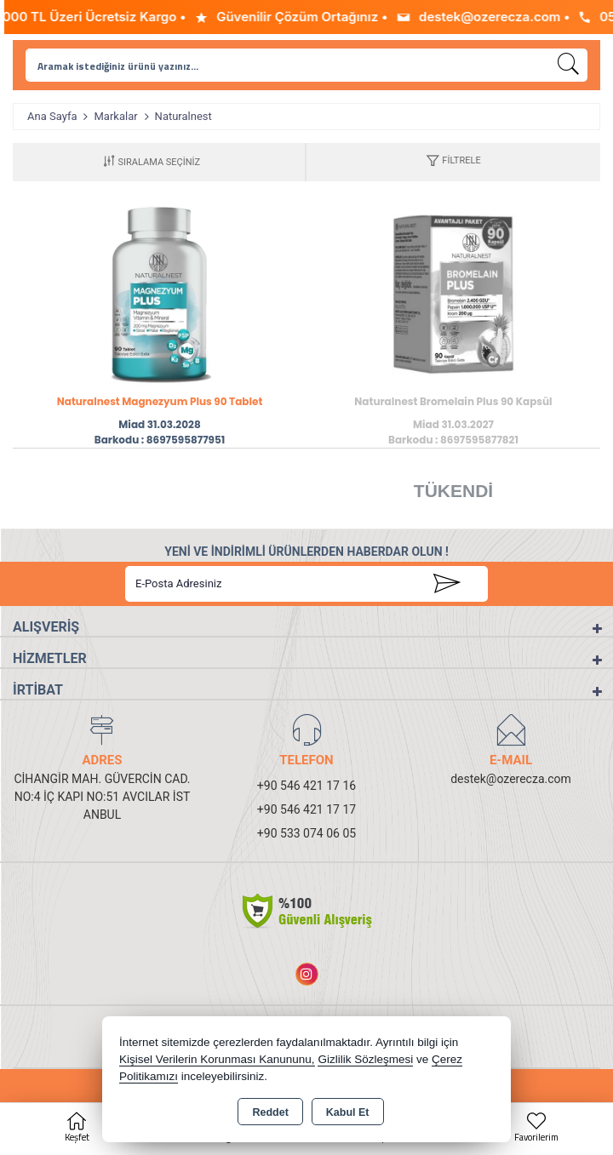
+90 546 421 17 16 (306, 785)
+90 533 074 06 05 (306, 833)
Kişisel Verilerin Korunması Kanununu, (217, 1059)
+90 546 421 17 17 (306, 809)
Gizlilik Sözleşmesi (365, 1059)
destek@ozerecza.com (510, 779)
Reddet (270, 1112)
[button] (453, 162)
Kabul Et (348, 1112)
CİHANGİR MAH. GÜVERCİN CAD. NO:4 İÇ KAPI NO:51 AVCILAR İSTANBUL (102, 796)
